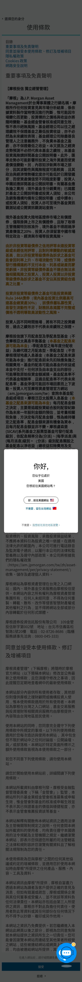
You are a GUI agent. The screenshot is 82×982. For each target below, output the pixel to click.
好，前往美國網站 (41, 500)
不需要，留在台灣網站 (41, 508)
